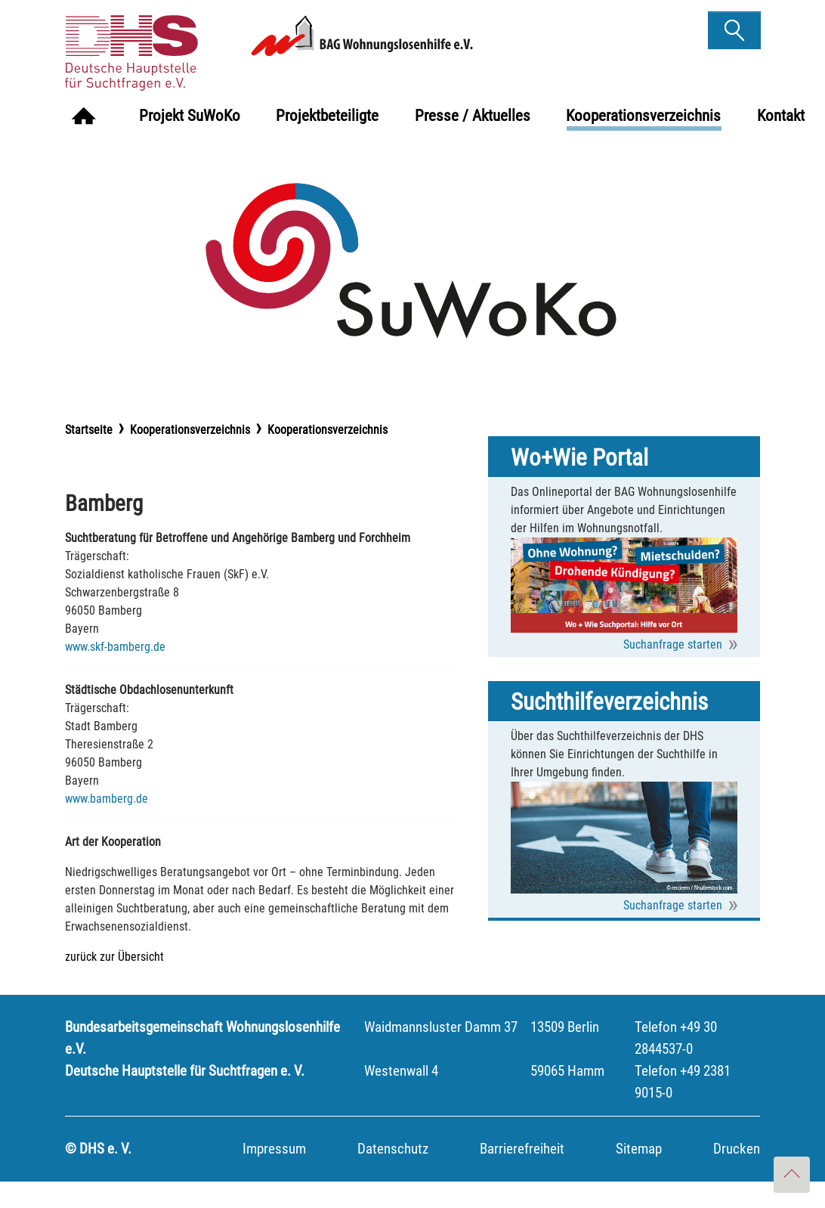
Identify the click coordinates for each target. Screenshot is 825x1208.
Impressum (274, 1175)
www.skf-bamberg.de (115, 673)
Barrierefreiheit (522, 1175)
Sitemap (639, 1175)
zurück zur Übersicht (114, 983)
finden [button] (734, 25)
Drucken (736, 1175)
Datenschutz (392, 1175)
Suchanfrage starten (672, 671)
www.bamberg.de (106, 825)
